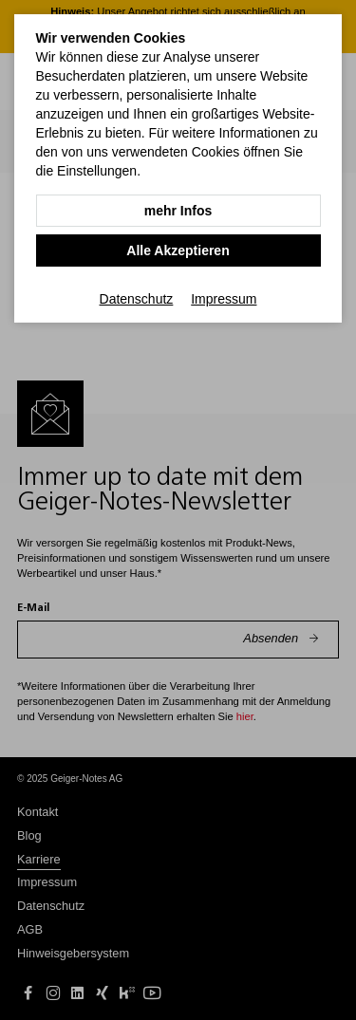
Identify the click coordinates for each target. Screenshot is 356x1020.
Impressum (223, 298)
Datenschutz (137, 298)
